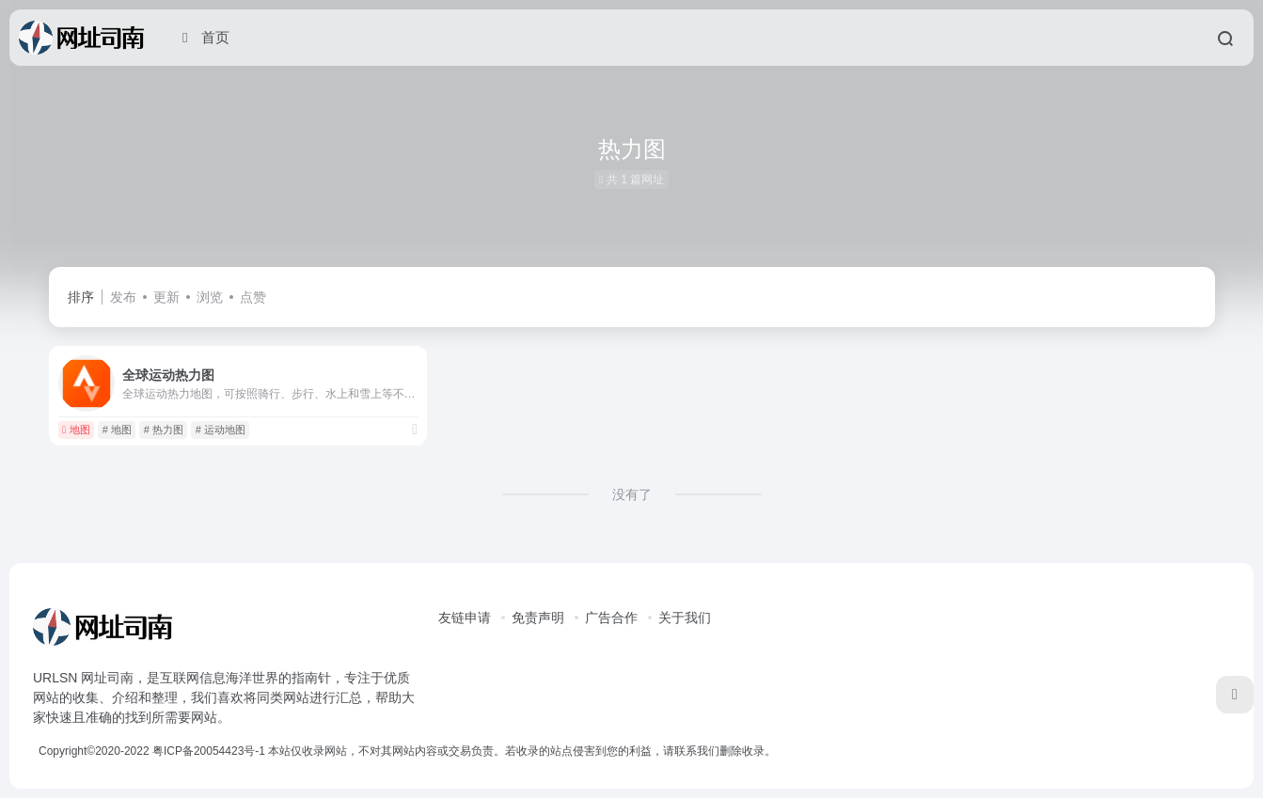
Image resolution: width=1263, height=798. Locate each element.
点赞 (253, 297)
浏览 (210, 297)
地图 (76, 429)
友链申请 (464, 617)
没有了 (632, 494)
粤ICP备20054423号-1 (208, 751)
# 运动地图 (220, 429)
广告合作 (611, 617)
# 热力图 (163, 429)
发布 (123, 297)
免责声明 (538, 617)
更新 (166, 297)
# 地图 (117, 429)
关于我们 (684, 617)
